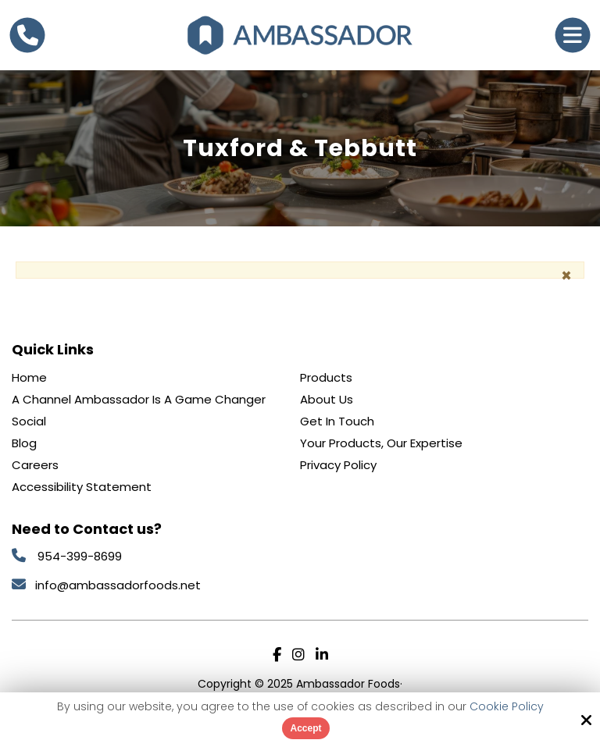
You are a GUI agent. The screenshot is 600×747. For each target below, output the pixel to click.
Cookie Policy (507, 706)
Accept (305, 728)
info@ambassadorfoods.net (119, 585)
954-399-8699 (80, 556)
